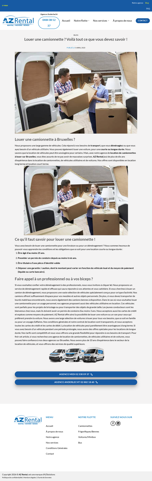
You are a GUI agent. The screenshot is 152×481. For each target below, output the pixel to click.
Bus (80, 442)
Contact (50, 453)
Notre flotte (81, 20)
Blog (147, 3)
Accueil (66, 20)
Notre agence (137, 3)
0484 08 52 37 (49, 22)
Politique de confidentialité (12, 477)
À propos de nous (122, 20)
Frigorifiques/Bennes (88, 431)
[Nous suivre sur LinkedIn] (118, 423)
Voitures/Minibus (87, 437)
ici (111, 285)
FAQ (148, 8)
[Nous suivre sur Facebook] (113, 423)
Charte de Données (44, 477)
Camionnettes (85, 425)
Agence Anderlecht (49, 14)
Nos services (101, 20)
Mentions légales (29, 477)
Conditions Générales (56, 448)
